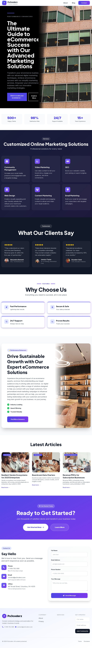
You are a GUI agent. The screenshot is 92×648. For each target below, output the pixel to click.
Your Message (55, 579)
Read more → (5, 487)
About (65, 3)
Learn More (60, 527)
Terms (80, 641)
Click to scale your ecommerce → (17, 97)
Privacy (41, 621)
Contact (84, 3)
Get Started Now (35, 527)
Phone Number (56, 569)
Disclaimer (87, 641)
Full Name (54, 550)
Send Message (69, 595)
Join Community (82, 631)
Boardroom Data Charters (43, 475)
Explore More (34, 97)
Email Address (55, 560)
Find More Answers (18, 419)
